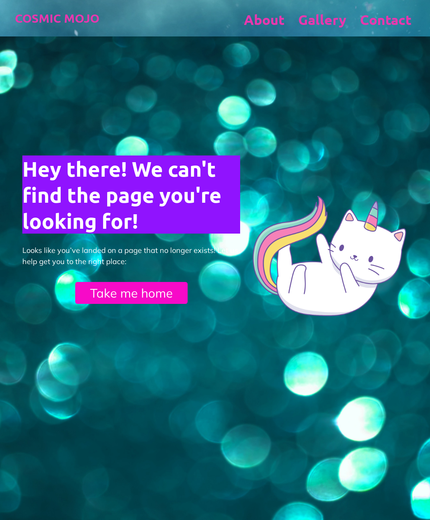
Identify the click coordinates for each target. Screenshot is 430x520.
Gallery (322, 19)
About (264, 19)
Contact (385, 19)
